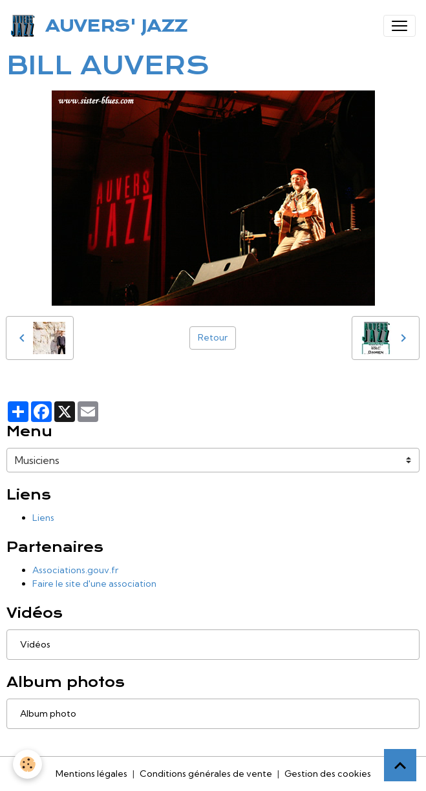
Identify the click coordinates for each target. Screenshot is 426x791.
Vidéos (35, 644)
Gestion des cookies (327, 773)
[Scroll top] (400, 765)
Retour (213, 337)
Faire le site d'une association (94, 583)
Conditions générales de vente (206, 773)
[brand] (101, 25)
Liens (43, 517)
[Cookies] (27, 764)
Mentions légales (91, 773)
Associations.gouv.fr (75, 570)
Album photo (48, 713)
